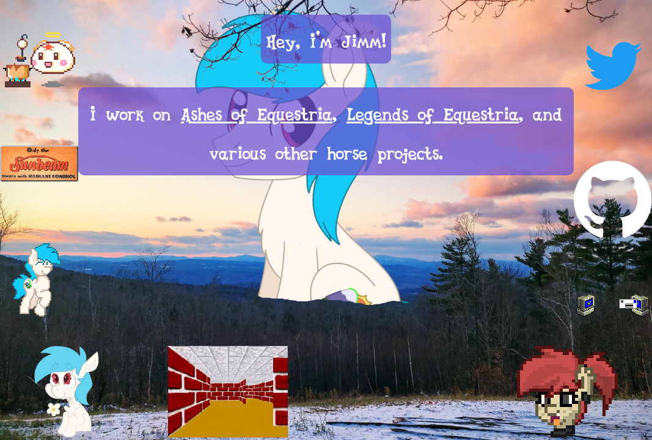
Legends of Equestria (432, 112)
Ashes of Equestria (256, 112)
